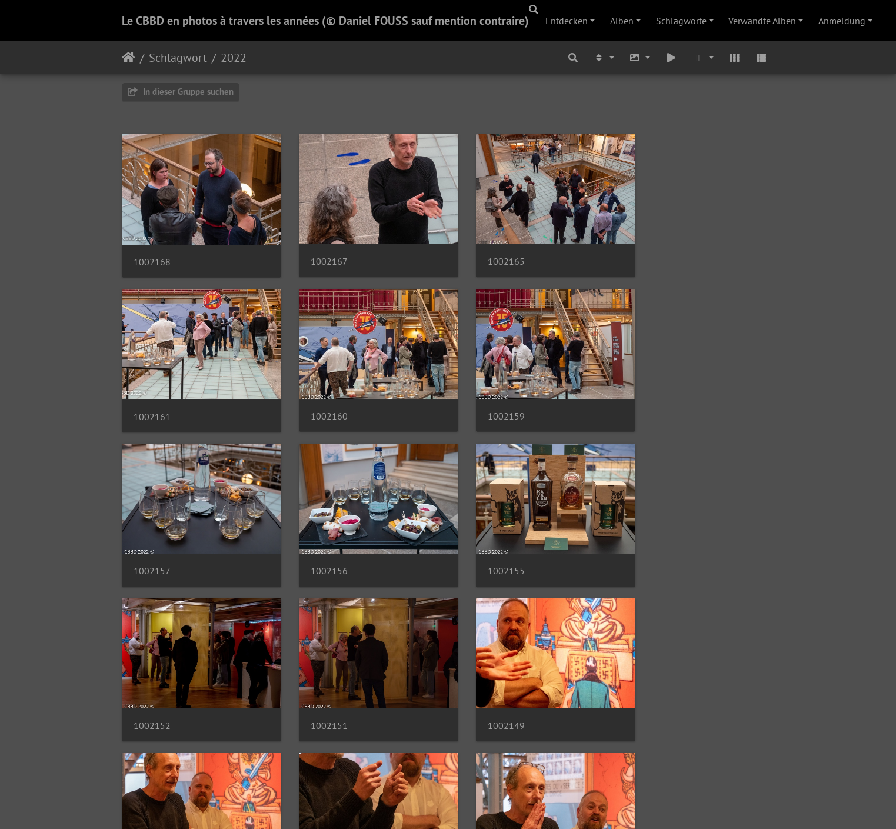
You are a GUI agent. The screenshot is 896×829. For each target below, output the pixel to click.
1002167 (319, 255)
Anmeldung (841, 20)
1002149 (655, 551)
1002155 (152, 551)
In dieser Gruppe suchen (181, 91)
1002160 (152, 403)
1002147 (152, 698)
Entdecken (566, 20)
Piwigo (472, 804)
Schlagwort (178, 57)
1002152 (319, 551)
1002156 (655, 403)
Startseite (128, 57)
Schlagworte (681, 20)
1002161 (655, 255)
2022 (234, 57)
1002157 (487, 403)
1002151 (487, 551)
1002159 (319, 403)
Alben (622, 20)
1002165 (487, 255)
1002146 (319, 698)
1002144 (487, 698)
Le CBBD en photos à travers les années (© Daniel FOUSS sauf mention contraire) (325, 20)
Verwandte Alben (762, 20)
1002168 (152, 255)
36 (489, 759)
